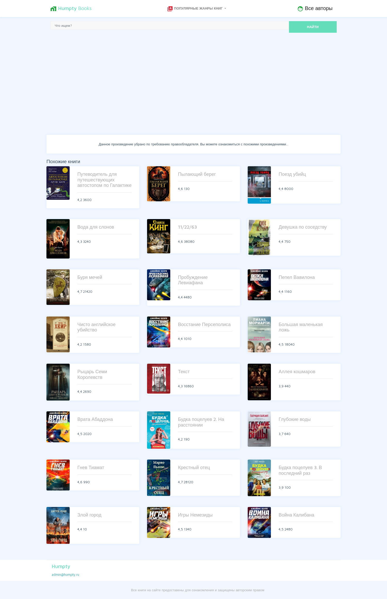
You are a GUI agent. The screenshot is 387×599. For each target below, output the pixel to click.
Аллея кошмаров (297, 371)
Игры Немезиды (195, 515)
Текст (184, 371)
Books (71, 8)
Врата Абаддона (95, 419)
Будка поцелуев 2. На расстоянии (201, 422)
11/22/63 (187, 227)
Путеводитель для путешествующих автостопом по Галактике (104, 179)
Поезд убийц (292, 174)
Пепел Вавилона (297, 277)
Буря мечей (89, 277)
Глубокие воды (295, 419)
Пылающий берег (197, 174)
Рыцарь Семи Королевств (92, 374)
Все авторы (315, 8)
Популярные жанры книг (195, 9)
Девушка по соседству (303, 227)
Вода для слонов (95, 227)
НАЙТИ (313, 27)
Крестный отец (194, 467)
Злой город (89, 515)
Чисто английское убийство (96, 327)
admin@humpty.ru (65, 574)
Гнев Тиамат (90, 467)
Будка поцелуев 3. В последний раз (300, 470)
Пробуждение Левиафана (193, 280)
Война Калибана (296, 515)
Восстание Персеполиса (204, 324)
